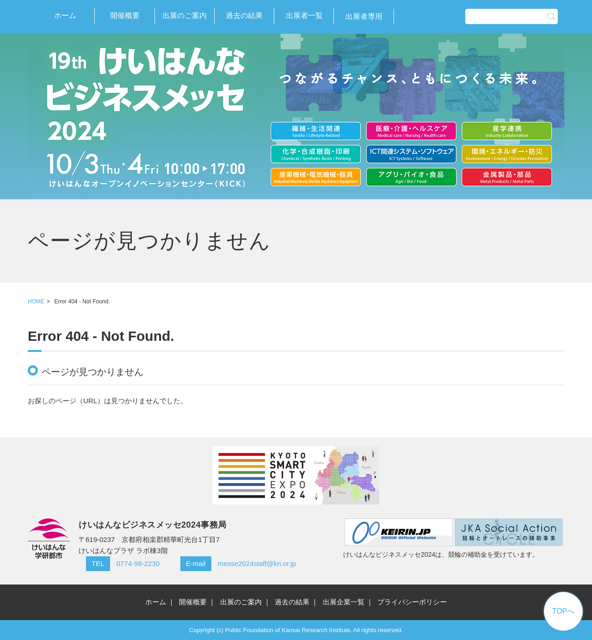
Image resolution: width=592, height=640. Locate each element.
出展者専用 (363, 16)
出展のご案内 (184, 15)
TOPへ (563, 611)
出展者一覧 (304, 15)
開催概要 (125, 15)
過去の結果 (244, 15)
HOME (36, 301)
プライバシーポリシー (412, 602)
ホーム (65, 15)
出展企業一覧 (343, 602)
